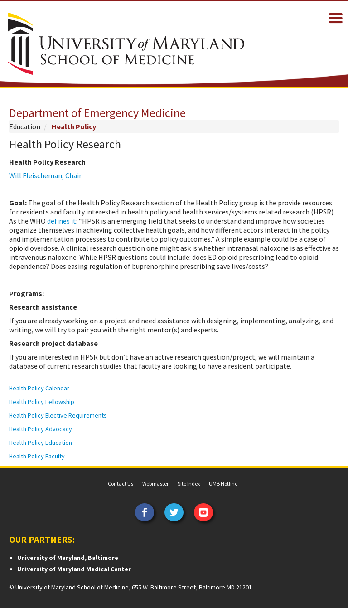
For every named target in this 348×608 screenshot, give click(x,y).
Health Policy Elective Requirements (58, 415)
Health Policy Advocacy (40, 429)
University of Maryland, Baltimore (67, 558)
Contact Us (120, 483)
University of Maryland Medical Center (74, 569)
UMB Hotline (223, 483)
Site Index (189, 483)
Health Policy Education (40, 442)
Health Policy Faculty (37, 456)
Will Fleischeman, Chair (45, 175)
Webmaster (155, 483)
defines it (61, 220)
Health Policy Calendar (39, 388)
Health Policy (74, 126)
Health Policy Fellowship (41, 402)
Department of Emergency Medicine (97, 112)
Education (24, 126)
